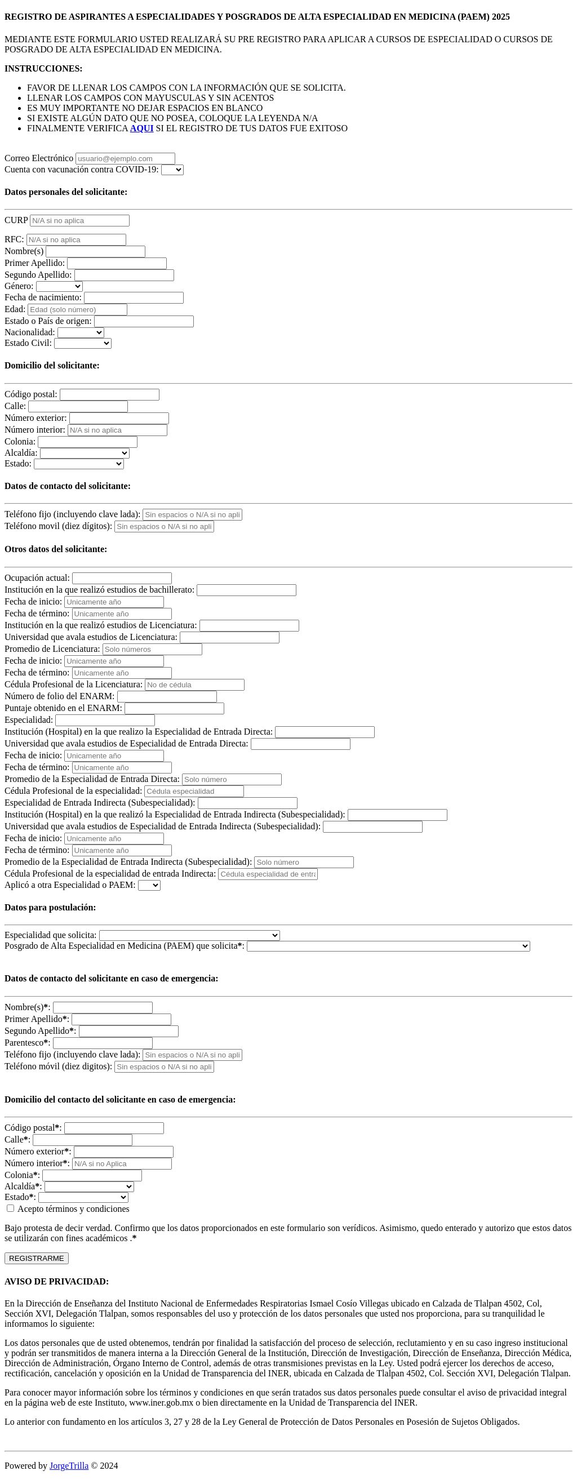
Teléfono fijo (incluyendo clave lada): (72, 514)
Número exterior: (36, 418)
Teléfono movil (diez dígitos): (58, 526)
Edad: (15, 309)
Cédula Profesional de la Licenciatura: (74, 684)
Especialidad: (29, 720)
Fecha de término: (37, 613)
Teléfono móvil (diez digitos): (58, 1066)
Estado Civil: (28, 343)
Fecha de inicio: (33, 601)
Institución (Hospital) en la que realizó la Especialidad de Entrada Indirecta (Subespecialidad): (175, 814)
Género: (19, 286)
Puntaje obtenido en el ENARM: (63, 708)
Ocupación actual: (37, 578)
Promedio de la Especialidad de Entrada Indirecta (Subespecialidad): (128, 861)
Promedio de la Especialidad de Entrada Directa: (92, 779)
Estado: (18, 463)
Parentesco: (28, 1042)
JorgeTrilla (69, 1465)
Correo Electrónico (39, 158)
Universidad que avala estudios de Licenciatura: (91, 637)
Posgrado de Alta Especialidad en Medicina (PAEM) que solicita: (125, 945)
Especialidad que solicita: (51, 935)
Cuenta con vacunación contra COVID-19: (82, 169)
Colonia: (20, 441)
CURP (16, 220)
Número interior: (35, 429)
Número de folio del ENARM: (60, 696)
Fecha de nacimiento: (43, 297)
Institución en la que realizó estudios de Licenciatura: (101, 625)
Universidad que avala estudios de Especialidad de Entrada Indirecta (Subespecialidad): (163, 826)
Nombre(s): (28, 1007)
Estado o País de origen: (48, 321)
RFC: (14, 239)
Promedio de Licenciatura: (52, 649)
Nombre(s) (24, 251)
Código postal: (31, 394)
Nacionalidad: (30, 332)
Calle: (15, 406)
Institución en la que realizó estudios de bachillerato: (99, 589)
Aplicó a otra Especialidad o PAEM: (70, 885)
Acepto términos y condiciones (68, 1209)
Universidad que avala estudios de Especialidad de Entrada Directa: (126, 743)
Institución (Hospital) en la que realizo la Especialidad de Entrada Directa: (139, 731)
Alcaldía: (21, 452)
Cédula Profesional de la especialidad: (73, 790)
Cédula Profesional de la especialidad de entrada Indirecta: (110, 873)
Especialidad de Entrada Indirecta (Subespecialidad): (100, 802)
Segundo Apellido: (38, 274)
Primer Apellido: (35, 263)
